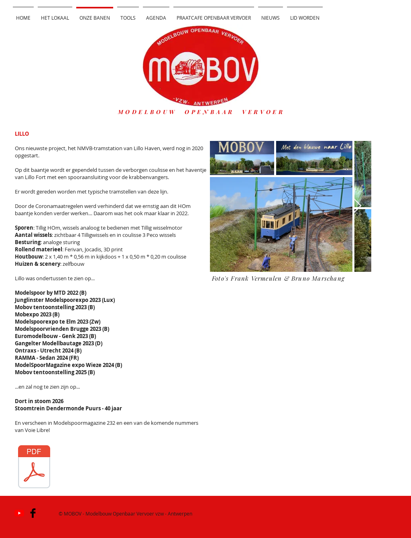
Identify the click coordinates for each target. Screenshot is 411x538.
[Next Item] (357, 206)
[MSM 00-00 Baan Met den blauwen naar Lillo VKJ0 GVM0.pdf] (34, 468)
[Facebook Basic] (33, 513)
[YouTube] (19, 513)
